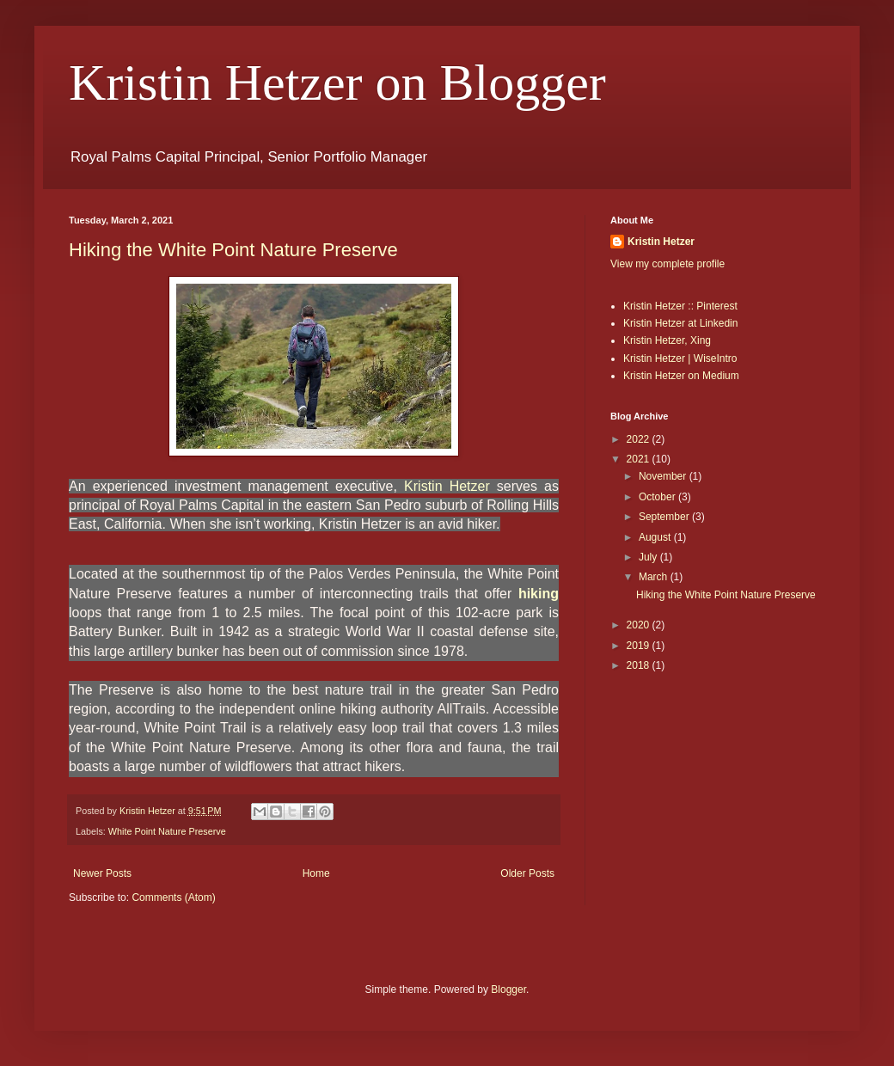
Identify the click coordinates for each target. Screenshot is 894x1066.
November (664, 476)
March (654, 577)
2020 (639, 625)
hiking (538, 593)
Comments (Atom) (173, 897)
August (656, 537)
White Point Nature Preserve (167, 831)
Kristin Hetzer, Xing (667, 340)
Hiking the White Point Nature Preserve (233, 249)
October (658, 497)
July (649, 557)
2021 (639, 459)
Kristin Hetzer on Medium (681, 376)
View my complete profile (667, 264)
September (665, 517)
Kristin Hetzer (447, 486)
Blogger (508, 989)
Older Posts (527, 873)
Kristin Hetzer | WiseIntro (680, 358)
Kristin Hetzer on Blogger (337, 82)
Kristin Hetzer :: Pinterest (680, 306)
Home (316, 873)
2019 (639, 646)
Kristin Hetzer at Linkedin (680, 323)
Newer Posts (102, 873)
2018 (639, 665)
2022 (639, 439)
